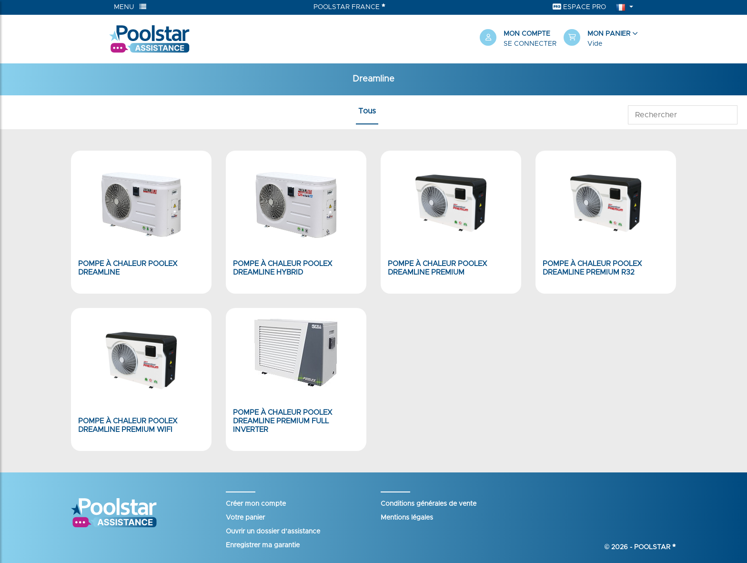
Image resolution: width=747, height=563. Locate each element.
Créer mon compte (256, 504)
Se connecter (530, 44)
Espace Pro (579, 6)
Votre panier (245, 517)
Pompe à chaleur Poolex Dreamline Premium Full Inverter (282, 421)
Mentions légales (407, 517)
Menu (130, 6)
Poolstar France (349, 6)
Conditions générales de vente (428, 504)
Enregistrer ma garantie (263, 545)
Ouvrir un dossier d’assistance (273, 531)
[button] (601, 39)
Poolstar (655, 547)
